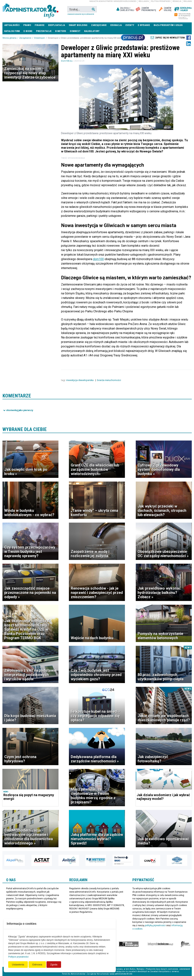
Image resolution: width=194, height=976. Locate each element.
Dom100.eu (66, 61)
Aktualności (12, 25)
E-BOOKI (28, 31)
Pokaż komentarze (18, 410)
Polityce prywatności (18, 956)
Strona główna (9, 38)
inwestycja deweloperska (80, 380)
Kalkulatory (91, 31)
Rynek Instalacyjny (129, 944)
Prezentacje (44, 31)
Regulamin (144, 1)
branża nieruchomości (109, 380)
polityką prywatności (155, 925)
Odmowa (37, 964)
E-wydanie (144, 25)
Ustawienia (18, 964)
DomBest (75, 31)
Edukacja (116, 25)
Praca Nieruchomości (133, 37)
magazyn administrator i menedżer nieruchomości (112, 1)
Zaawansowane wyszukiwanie (80, 14)
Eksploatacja (56, 25)
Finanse (39, 25)
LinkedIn (189, 44)
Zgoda (53, 964)
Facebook (189, 38)
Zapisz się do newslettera (170, 37)
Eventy (129, 25)
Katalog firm (12, 31)
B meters (60, 31)
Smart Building (78, 25)
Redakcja (177, 1)
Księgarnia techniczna (160, 944)
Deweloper (39, 38)
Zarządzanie (99, 25)
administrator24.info (30, 9)
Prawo (27, 25)
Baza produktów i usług (168, 25)
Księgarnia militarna (185, 944)
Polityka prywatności (160, 1)
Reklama (187, 1)
